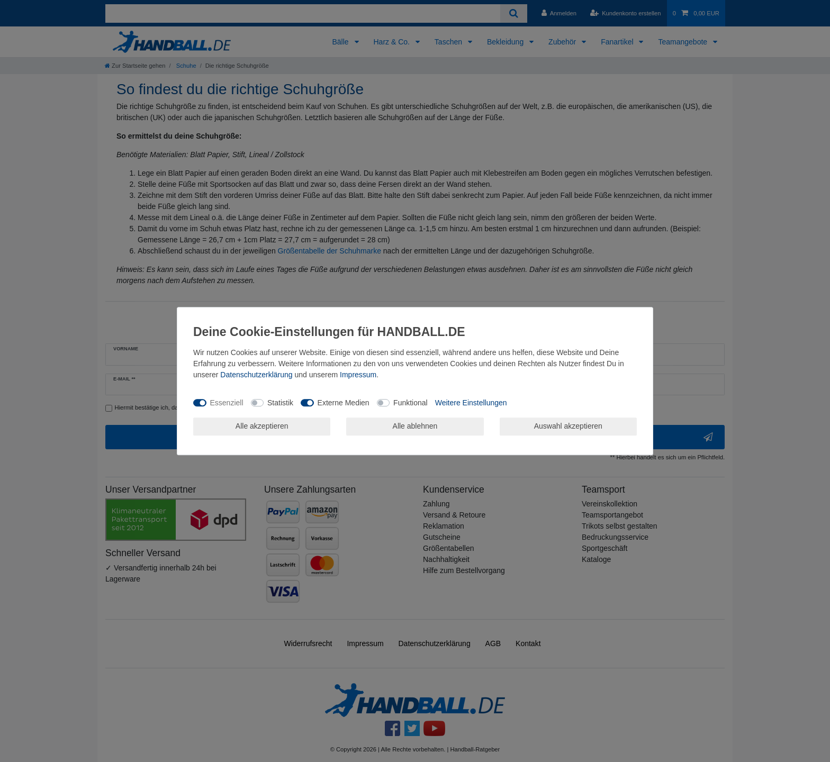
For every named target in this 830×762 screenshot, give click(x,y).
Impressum (358, 374)
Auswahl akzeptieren (568, 426)
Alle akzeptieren (262, 426)
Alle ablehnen (415, 426)
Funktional (410, 402)
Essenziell (226, 402)
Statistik (280, 402)
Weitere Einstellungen (471, 402)
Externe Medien (343, 402)
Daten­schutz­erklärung (256, 374)
